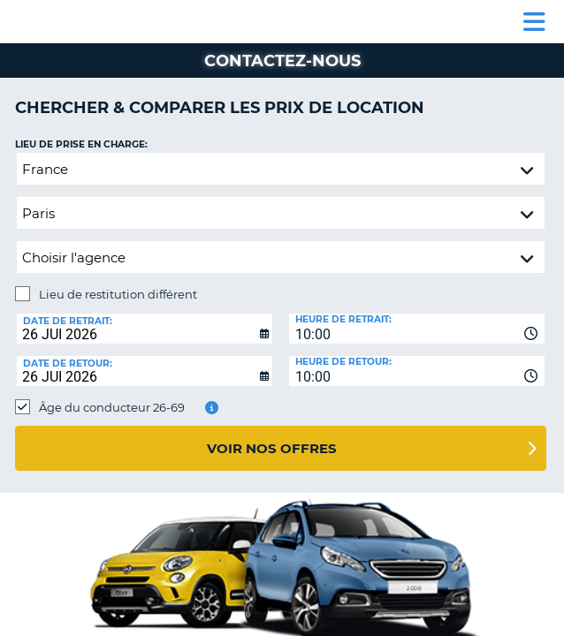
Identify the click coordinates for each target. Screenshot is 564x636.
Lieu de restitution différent (118, 294)
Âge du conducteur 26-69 (112, 407)
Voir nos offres (272, 448)
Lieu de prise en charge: (81, 144)
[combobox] (417, 329)
